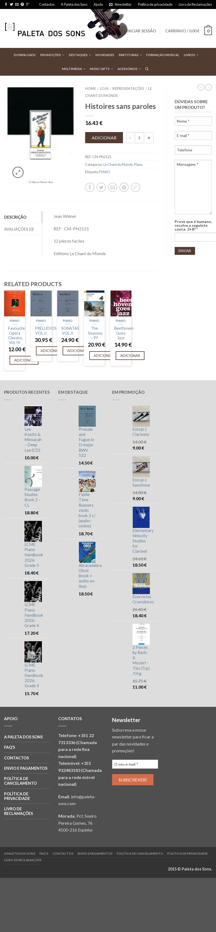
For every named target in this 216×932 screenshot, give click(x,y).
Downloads (25, 55)
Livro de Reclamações (195, 4)
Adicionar (104, 137)
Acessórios (127, 69)
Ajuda (98, 4)
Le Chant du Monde (118, 164)
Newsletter (123, 4)
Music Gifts (100, 69)
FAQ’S (9, 747)
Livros (189, 55)
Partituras (128, 55)
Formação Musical (162, 55)
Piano (138, 164)
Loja (104, 88)
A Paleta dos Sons (74, 4)
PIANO (104, 172)
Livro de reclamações (18, 811)
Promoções (50, 55)
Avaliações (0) (19, 229)
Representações (128, 88)
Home (90, 88)
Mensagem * (193, 187)
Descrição (15, 217)
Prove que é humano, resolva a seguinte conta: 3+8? (193, 225)
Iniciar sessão (141, 31)
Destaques (78, 55)
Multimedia (72, 69)
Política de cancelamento (20, 781)
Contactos (47, 4)
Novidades (104, 55)
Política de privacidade (155, 4)
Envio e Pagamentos (25, 768)
